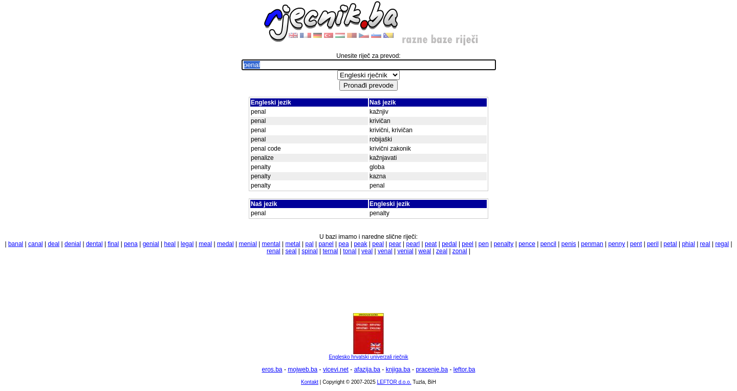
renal (273, 251)
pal (310, 244)
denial (72, 244)
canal (35, 244)
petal (670, 244)
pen (484, 244)
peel (467, 244)
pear (395, 244)
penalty (504, 244)
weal (425, 251)
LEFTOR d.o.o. (394, 382)
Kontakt (309, 382)
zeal (441, 251)
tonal (349, 251)
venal (385, 251)
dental (94, 244)
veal (367, 251)
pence (526, 244)
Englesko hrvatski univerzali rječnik (368, 354)
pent (636, 244)
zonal (459, 251)
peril (653, 244)
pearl (413, 244)
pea (344, 244)
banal (15, 244)
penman (592, 244)
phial (688, 244)
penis (568, 244)
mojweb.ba (302, 369)
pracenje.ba (432, 369)
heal (170, 244)
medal (225, 244)
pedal (449, 244)
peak (360, 244)
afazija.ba (367, 369)
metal (292, 244)
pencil (548, 244)
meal (205, 244)
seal (290, 251)
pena (131, 244)
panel (325, 244)
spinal (309, 251)
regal (722, 244)
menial (247, 244)
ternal (330, 251)
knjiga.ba (398, 369)
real (705, 244)
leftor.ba (464, 369)
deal (54, 244)
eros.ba (272, 369)
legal (187, 244)
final (113, 244)
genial (151, 244)
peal (378, 244)
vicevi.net (336, 369)
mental (271, 244)
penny (616, 244)
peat (431, 244)
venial (405, 251)
